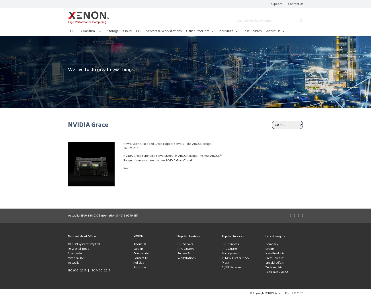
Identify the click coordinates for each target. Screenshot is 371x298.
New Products (275, 253)
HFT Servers (185, 244)
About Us (275, 31)
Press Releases (275, 258)
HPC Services (230, 244)
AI (100, 31)
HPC (73, 31)
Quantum (88, 31)
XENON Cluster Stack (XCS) (235, 260)
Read (126, 168)
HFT (139, 31)
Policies (138, 262)
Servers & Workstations (164, 31)
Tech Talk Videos (277, 272)
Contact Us (295, 4)
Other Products (200, 31)
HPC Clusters (186, 249)
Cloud (127, 31)
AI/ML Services (231, 267)
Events (270, 249)
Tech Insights (274, 267)
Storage (113, 31)
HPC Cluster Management (231, 251)
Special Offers (274, 262)
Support (276, 4)
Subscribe (139, 267)
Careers (138, 249)
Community (141, 253)
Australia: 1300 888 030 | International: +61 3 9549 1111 (103, 215)
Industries (228, 31)
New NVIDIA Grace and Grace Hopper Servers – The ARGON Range (167, 144)
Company (272, 244)
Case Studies (252, 31)
